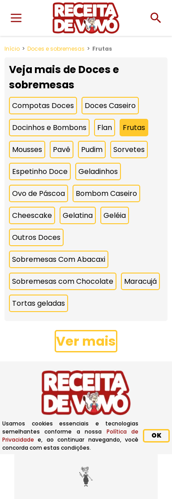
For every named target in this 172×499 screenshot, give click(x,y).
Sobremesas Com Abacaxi (58, 259)
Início (12, 48)
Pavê (61, 149)
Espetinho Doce (40, 171)
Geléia (114, 215)
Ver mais (86, 341)
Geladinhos (98, 171)
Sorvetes (129, 149)
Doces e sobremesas (56, 48)
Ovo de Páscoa (38, 193)
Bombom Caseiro (106, 193)
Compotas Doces (43, 105)
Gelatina (78, 215)
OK (156, 435)
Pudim (92, 149)
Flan (104, 127)
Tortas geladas (38, 303)
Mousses (27, 149)
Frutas (134, 127)
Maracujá (140, 281)
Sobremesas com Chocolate (62, 281)
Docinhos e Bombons (49, 127)
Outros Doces (36, 237)
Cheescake (32, 215)
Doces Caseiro (110, 105)
